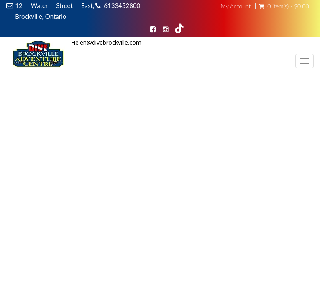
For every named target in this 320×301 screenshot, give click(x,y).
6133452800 (122, 5)
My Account (235, 6)
